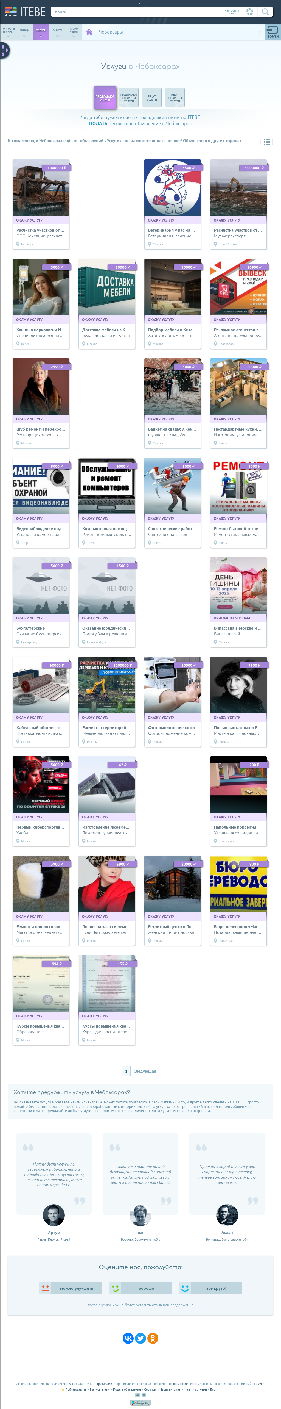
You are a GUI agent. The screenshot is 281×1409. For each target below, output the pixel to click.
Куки (261, 1384)
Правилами (104, 1384)
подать (98, 123)
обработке (180, 1384)
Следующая (145, 1071)
